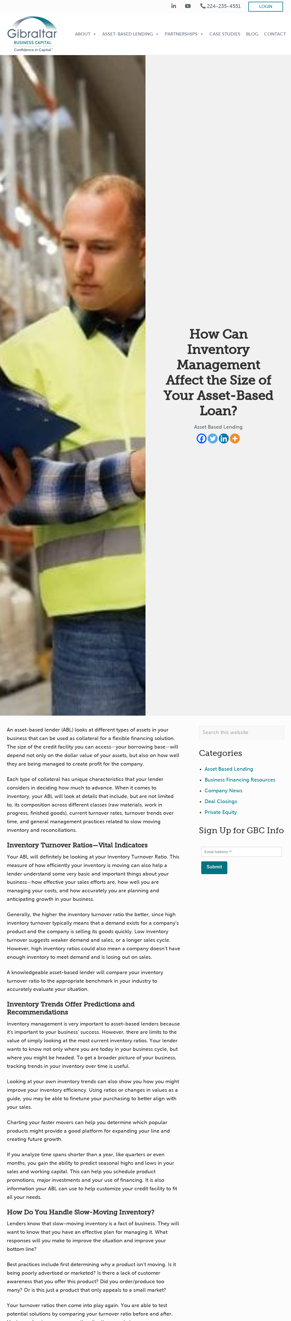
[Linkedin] (224, 438)
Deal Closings (221, 801)
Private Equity (221, 812)
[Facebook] (202, 438)
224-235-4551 (220, 6)
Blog (252, 34)
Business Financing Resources (240, 780)
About (86, 34)
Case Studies (224, 34)
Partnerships (184, 34)
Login (265, 6)
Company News (223, 790)
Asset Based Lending (218, 427)
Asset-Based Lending (130, 34)
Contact (275, 34)
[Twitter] (213, 438)
